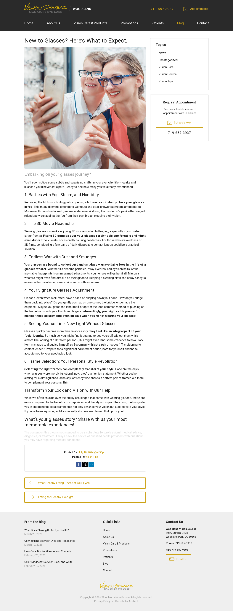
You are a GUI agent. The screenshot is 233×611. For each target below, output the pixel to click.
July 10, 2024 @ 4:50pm (92, 452)
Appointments (197, 8)
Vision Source (168, 74)
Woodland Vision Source (116, 597)
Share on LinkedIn (91, 464)
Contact (203, 23)
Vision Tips (91, 457)
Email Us (178, 559)
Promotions (129, 23)
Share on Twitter (85, 464)
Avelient (133, 601)
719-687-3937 (162, 9)
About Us (53, 23)
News (162, 53)
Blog (180, 23)
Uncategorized (168, 60)
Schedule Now (179, 122)
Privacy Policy (102, 601)
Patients (158, 23)
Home (28, 23)
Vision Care (166, 67)
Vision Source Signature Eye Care (116, 585)
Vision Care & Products (90, 23)
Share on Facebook (78, 464)
